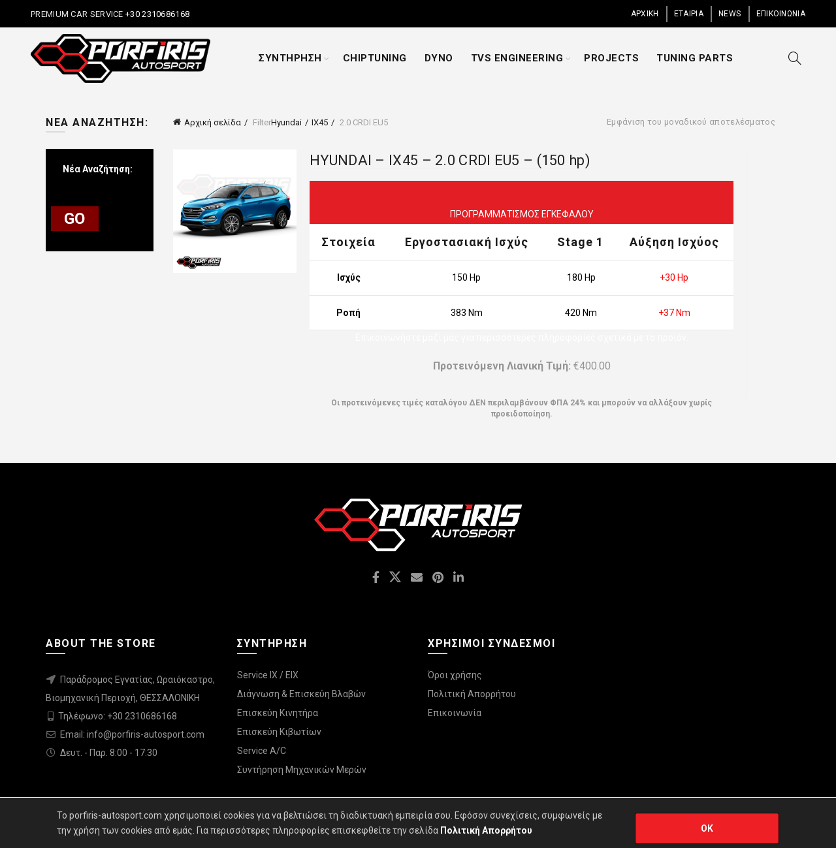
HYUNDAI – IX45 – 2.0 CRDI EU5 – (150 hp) (450, 160)
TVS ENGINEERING (517, 58)
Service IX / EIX (267, 675)
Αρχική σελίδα (212, 122)
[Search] (794, 58)
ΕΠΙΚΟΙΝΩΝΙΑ (780, 13)
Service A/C (261, 751)
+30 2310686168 (156, 14)
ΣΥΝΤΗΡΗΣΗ (290, 58)
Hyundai (286, 122)
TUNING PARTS (694, 58)
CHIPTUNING (375, 58)
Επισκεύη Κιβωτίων (279, 732)
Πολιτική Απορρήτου (472, 694)
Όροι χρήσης (455, 675)
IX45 (320, 122)
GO (75, 219)
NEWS (729, 13)
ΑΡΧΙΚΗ (645, 13)
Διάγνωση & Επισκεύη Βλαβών (301, 694)
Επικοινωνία (454, 713)
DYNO (439, 58)
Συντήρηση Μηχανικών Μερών (301, 769)
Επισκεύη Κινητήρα (277, 713)
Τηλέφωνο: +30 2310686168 (117, 716)
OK (707, 828)
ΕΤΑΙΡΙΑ (688, 13)
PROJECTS (611, 58)
